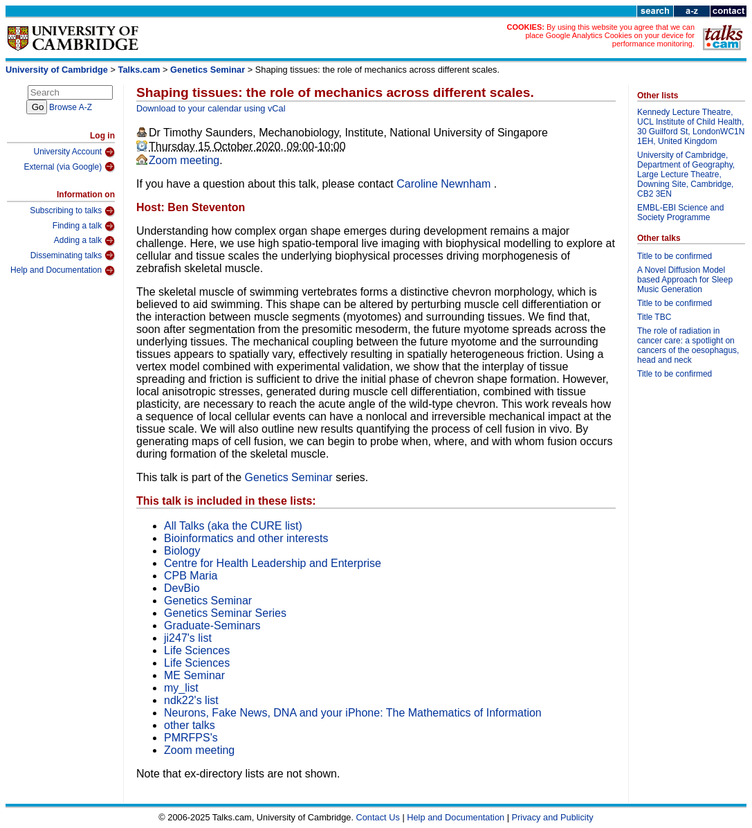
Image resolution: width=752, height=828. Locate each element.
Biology (182, 551)
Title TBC (654, 317)
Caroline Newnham (445, 184)
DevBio (182, 588)
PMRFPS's (191, 738)
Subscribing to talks (72, 211)
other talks (189, 725)
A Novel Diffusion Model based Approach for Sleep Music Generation (685, 279)
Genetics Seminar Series (225, 613)
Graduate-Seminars (212, 625)
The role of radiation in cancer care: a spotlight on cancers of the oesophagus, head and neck (688, 345)
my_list (181, 688)
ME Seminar (194, 675)
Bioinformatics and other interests (246, 538)
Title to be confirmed (674, 256)
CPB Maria (190, 576)
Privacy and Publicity (553, 817)
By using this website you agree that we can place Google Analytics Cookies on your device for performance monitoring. (610, 35)
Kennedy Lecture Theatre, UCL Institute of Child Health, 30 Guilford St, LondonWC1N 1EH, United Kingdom (690, 126)
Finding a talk (84, 226)
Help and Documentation (62, 270)
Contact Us (378, 817)
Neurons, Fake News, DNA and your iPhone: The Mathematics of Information (353, 713)
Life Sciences (197, 650)
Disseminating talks (72, 255)
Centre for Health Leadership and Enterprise (272, 563)
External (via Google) (69, 166)
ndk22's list (191, 700)
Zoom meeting (184, 160)
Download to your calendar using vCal (211, 108)
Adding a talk (84, 240)
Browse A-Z (70, 107)
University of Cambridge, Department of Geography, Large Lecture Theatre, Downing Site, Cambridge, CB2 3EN (686, 174)
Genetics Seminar (209, 69)
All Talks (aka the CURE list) (233, 526)
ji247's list (188, 638)
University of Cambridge (57, 69)
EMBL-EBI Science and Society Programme (680, 212)
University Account (74, 152)
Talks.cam (139, 69)
